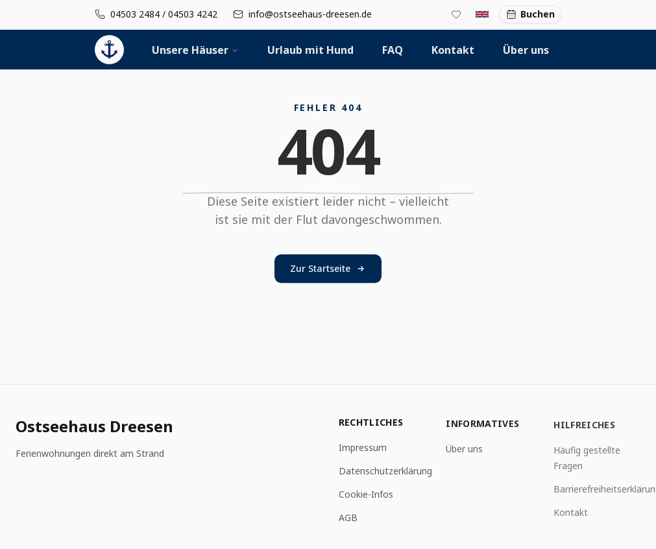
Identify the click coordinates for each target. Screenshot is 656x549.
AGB (348, 518)
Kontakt (452, 50)
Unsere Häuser (195, 50)
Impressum (363, 448)
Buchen (530, 14)
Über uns (526, 50)
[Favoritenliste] (456, 14)
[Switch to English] (482, 14)
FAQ (392, 50)
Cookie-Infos (366, 495)
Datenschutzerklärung (385, 471)
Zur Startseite (328, 268)
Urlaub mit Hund (310, 50)
